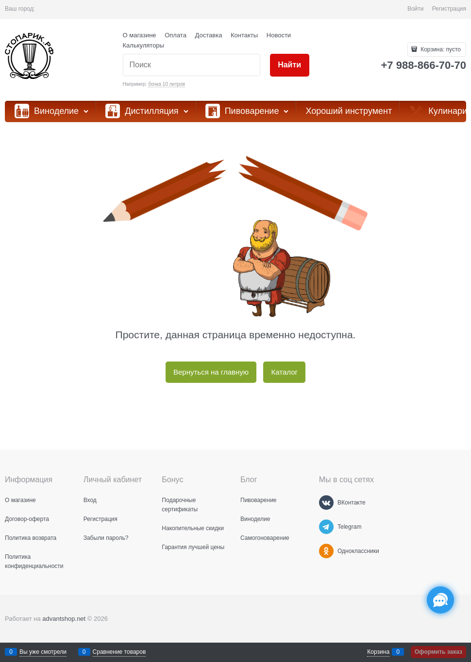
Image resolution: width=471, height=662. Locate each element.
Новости (279, 35)
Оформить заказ (438, 651)
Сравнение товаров (119, 652)
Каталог (284, 372)
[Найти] (289, 65)
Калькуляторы (143, 45)
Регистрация (449, 8)
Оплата (175, 35)
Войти (415, 8)
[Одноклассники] (326, 551)
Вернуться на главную (211, 372)
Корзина (378, 652)
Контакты (244, 35)
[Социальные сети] (440, 600)
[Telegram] (326, 527)
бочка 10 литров (166, 84)
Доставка (208, 35)
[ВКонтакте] (326, 502)
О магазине (139, 35)
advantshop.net (63, 618)
